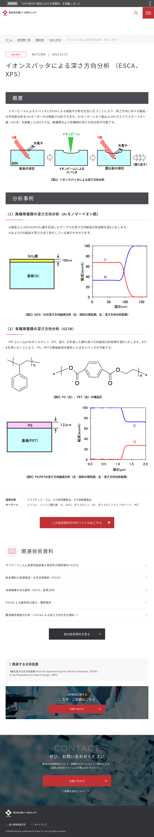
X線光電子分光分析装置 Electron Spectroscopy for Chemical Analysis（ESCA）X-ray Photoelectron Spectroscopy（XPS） (54, 673)
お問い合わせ (77, 709)
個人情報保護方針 (17, 824)
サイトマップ (40, 824)
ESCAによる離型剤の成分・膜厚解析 (28, 602)
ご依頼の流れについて (74, 791)
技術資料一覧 (23, 39)
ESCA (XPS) (55, 39)
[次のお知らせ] (150, 5)
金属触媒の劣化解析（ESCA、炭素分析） (31, 590)
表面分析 (40, 39)
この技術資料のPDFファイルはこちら (77, 523)
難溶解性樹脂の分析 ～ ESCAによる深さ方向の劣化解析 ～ (42, 615)
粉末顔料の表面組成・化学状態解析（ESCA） (34, 577)
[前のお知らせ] (150, 2)
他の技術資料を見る (77, 634)
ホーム (9, 39)
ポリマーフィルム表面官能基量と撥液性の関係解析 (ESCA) (42, 565)
